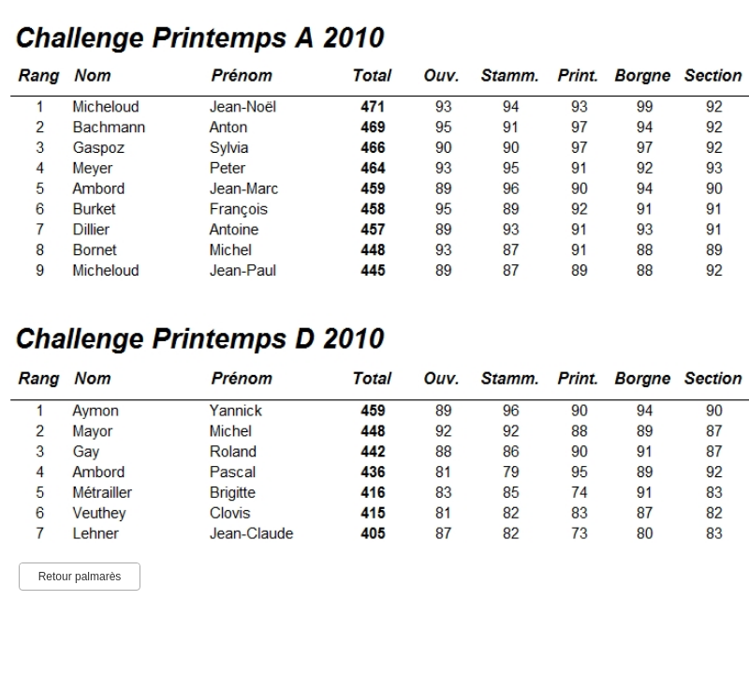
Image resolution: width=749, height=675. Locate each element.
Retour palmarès (80, 576)
